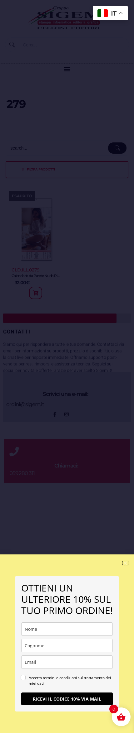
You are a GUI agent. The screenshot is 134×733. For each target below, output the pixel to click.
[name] (67, 629)
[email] (67, 662)
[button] (125, 563)
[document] (67, 366)
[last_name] (67, 645)
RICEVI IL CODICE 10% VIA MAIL (67, 699)
